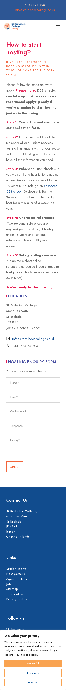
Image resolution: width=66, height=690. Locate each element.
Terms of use (16, 594)
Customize (33, 673)
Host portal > (16, 574)
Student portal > (18, 569)
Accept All (33, 663)
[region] (33, 660)
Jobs (9, 584)
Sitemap (12, 589)
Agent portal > (17, 579)
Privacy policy (16, 599)
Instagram (16, 629)
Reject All (33, 682)
